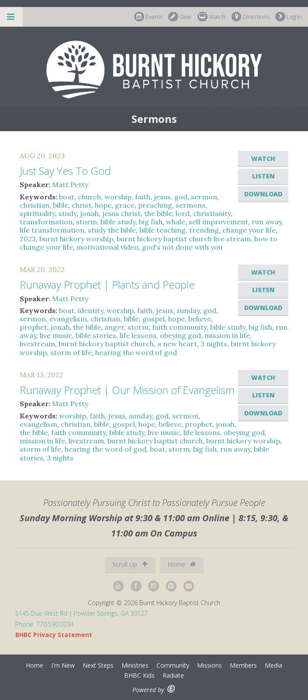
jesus (162, 196)
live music (56, 335)
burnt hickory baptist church (106, 343)
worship (118, 196)
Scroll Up (130, 564)
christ (81, 205)
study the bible (112, 230)
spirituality (37, 213)
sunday (188, 310)
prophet (33, 327)
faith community (179, 327)
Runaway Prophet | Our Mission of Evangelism (127, 390)
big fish (151, 221)
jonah (89, 213)
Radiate (173, 675)
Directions (251, 17)
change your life (249, 230)
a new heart (177, 343)
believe (199, 318)
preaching (155, 205)
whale (175, 221)
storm (86, 221)
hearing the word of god (136, 352)
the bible (158, 213)
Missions (209, 665)
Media (273, 665)
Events (148, 17)
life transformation (52, 230)
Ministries (135, 665)
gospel (153, 318)
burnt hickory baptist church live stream (184, 238)
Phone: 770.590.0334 (44, 624)
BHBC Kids (139, 675)
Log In (288, 17)
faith (142, 196)
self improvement (218, 221)
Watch (211, 17)
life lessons (138, 335)
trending (204, 230)
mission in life (227, 335)
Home (182, 564)
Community (172, 665)
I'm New (63, 665)
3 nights (214, 343)
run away (267, 221)
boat (66, 196)
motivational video (107, 247)
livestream (37, 343)
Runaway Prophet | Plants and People (107, 284)
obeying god (180, 335)
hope (103, 205)
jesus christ (121, 213)
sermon (204, 196)
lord (183, 213)
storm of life (71, 352)
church (89, 196)
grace (125, 205)
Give (179, 17)
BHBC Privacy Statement (53, 634)
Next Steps (98, 665)
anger (114, 327)
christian (34, 205)
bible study (117, 221)
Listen (263, 176)
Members (243, 665)
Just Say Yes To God (65, 171)
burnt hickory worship (76, 238)
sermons (190, 205)
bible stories (96, 335)
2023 (28, 238)
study (67, 213)
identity (90, 310)
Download (263, 194)
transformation (46, 221)
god (180, 196)
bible (60, 205)
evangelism (68, 318)
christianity (212, 213)
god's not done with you (182, 247)
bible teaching (162, 230)
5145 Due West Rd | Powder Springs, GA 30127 (81, 613)
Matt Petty (70, 184)
